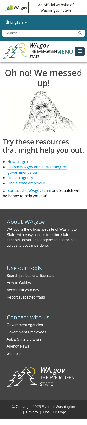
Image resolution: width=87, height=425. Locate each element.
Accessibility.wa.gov (23, 290)
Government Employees (26, 332)
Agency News (18, 346)
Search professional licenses (30, 276)
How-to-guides (20, 161)
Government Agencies (25, 325)
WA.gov (16, 7)
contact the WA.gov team (29, 190)
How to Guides (19, 283)
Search (80, 33)
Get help (14, 353)
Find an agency (20, 177)
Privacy (32, 412)
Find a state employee (26, 183)
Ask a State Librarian (24, 339)
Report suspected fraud (26, 297)
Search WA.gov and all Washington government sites (37, 169)
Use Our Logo (54, 412)
